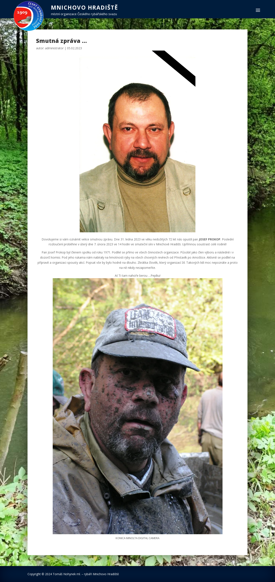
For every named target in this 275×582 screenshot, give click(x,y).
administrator (54, 48)
